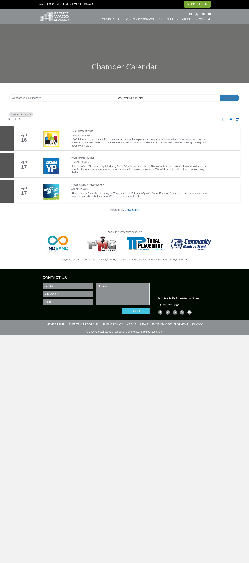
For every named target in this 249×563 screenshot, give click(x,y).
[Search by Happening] (167, 98)
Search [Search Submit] (229, 98)
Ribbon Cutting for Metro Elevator (87, 185)
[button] (190, 14)
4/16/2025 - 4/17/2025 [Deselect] (21, 114)
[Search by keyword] (62, 98)
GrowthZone (132, 209)
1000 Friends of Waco (82, 131)
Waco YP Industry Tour (82, 158)
